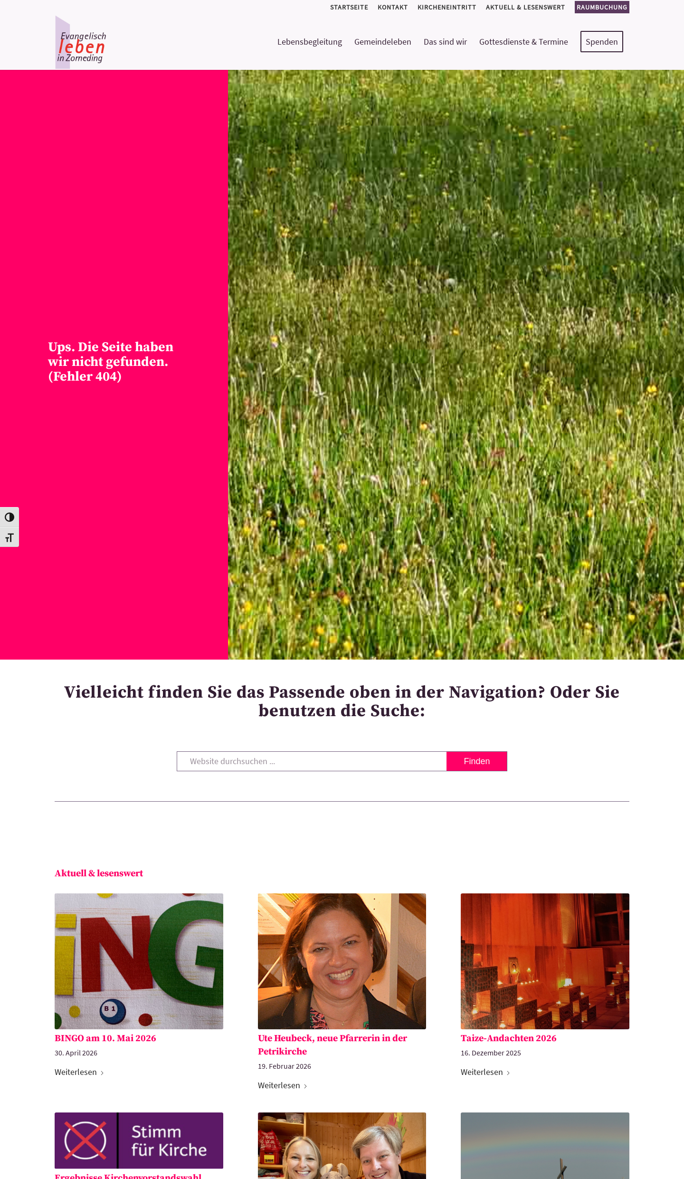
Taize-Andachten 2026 (509, 1039)
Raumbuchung (602, 7)
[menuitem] (349, 7)
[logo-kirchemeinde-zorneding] (114, 42)
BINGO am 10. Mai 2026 (105, 1039)
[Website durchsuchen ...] (342, 761)
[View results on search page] (476, 761)
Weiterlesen (79, 1071)
